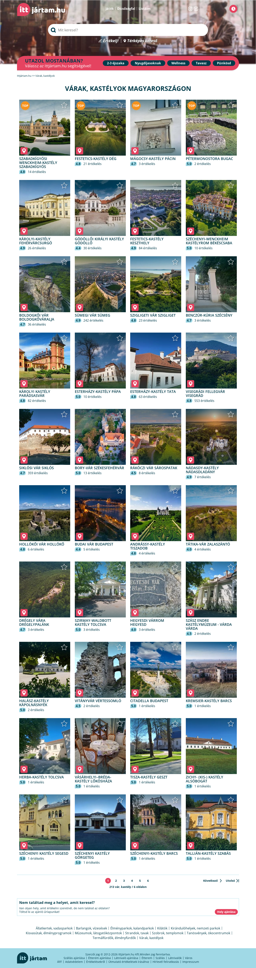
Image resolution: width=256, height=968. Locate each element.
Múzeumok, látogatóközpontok (98, 933)
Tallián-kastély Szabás (208, 853)
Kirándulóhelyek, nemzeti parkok (195, 928)
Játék (110, 8)
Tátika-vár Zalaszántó (208, 544)
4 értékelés (147, 553)
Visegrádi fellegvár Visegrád (205, 393)
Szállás (160, 958)
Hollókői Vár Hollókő (41, 544)
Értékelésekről (95, 962)
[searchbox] (128, 30)
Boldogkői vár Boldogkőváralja (36, 317)
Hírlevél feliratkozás (166, 962)
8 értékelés (147, 473)
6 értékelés (36, 549)
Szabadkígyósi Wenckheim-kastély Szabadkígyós (38, 162)
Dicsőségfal (126, 8)
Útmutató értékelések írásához (128, 962)
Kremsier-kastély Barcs (209, 700)
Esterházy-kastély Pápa (98, 391)
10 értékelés (203, 248)
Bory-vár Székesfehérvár (99, 467)
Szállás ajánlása (74, 958)
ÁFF (59, 962)
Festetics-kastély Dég (95, 158)
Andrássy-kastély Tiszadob (147, 546)
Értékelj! (111, 41)
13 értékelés (92, 473)
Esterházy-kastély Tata (153, 391)
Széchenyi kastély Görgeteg (92, 855)
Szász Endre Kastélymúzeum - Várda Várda (209, 624)
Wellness (178, 63)
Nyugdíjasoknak (148, 63)
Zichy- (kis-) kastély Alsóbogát (204, 779)
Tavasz (201, 63)
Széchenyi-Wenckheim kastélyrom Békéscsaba (209, 241)
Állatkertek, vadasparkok (54, 928)
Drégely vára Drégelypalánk (34, 622)
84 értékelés (148, 248)
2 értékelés (202, 164)
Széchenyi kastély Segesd (43, 853)
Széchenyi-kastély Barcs (154, 853)
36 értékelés (37, 324)
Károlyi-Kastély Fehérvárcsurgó (35, 241)
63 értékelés (148, 397)
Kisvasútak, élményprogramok (48, 933)
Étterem (147, 958)
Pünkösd (224, 63)
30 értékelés (92, 248)
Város (188, 958)
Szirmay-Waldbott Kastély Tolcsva (93, 622)
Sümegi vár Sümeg (92, 315)
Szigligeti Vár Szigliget (153, 315)
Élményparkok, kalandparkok (132, 928)
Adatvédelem (74, 962)
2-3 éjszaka (115, 63)
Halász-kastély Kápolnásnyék (34, 702)
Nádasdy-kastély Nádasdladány (202, 469)
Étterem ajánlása (99, 958)
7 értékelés (202, 477)
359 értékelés (38, 473)
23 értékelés (148, 320)
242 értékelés (93, 320)
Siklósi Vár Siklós (36, 467)
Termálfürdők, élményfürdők (114, 938)
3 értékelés (147, 164)
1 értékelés (147, 706)
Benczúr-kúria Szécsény (209, 315)
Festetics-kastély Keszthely (147, 241)
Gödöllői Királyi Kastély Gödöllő (99, 241)
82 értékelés (37, 401)
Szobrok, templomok (167, 933)
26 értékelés (37, 248)
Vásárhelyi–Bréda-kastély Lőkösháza (93, 779)
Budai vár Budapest (94, 544)
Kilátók (162, 928)
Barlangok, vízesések (91, 928)
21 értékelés (92, 164)
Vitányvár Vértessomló (98, 700)
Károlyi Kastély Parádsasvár (34, 393)
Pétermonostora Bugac (209, 158)
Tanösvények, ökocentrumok (208, 933)
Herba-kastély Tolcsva (41, 777)
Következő (210, 881)
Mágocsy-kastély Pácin (153, 158)
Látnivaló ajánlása (126, 958)
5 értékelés (91, 549)
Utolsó (230, 881)
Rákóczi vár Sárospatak (153, 467)
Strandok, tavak (137, 933)
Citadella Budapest (149, 700)
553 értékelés (204, 401)
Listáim (145, 8)
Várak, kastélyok (151, 938)
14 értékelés (37, 172)
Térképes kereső (142, 41)
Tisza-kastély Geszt (148, 777)
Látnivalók (175, 958)
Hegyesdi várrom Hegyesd (147, 622)
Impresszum (190, 962)
